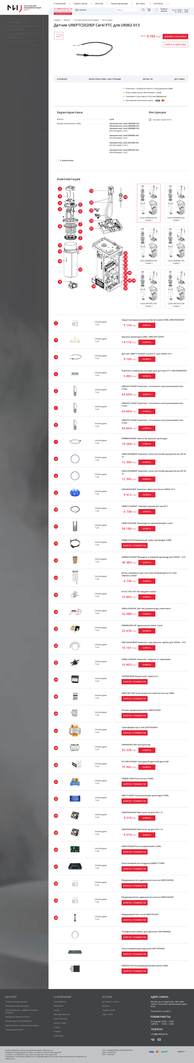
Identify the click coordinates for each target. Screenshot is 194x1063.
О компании (60, 3)
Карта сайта (107, 1014)
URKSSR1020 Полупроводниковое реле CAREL (145, 965)
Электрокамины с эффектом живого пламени (22, 1011)
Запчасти (147, 79)
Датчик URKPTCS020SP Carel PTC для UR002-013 (147, 353)
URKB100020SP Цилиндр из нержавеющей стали (147, 523)
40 (129, 272)
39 (133, 280)
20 (91, 202)
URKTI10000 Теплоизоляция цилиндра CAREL (145, 795)
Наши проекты (60, 1018)
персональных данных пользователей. (41, 1054)
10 (60, 261)
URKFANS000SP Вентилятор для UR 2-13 (142, 812)
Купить (147, 325)
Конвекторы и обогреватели (18, 1021)
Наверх (180, 1052)
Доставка (140, 3)
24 (125, 257)
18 (125, 197)
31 (125, 264)
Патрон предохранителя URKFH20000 (141, 710)
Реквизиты (59, 1006)
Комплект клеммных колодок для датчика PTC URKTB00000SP (154, 370)
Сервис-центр (80, 3)
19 (91, 220)
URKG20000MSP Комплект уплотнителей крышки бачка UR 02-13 (154, 455)
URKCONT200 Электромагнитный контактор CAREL (148, 693)
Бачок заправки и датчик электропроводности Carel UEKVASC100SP (149, 574)
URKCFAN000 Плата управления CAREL (141, 846)
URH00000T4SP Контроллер (136, 744)
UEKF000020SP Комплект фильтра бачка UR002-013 (148, 489)
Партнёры (58, 1035)
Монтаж (99, 3)
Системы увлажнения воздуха (86, 20)
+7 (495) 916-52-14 (179, 2)
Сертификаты (60, 1001)
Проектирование (119, 3)
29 (93, 286)
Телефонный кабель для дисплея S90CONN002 (146, 931)
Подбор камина (149, 11)
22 (125, 253)
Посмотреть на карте (160, 1011)
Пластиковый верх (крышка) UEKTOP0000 (143, 948)
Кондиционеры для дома (17, 1006)
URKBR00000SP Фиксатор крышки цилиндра (144, 438)
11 (60, 245)
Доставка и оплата (110, 1001)
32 (80, 269)
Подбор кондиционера (16, 1001)
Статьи (57, 1027)
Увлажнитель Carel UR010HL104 (124, 142)
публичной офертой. (52, 1052)
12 (60, 251)
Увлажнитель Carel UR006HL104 (124, 135)
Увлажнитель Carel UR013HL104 (124, 150)
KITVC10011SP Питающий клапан (139, 591)
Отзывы (57, 1031)
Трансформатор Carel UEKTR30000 (139, 727)
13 (80, 247)
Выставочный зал (162, 11)
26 (125, 280)
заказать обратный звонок (179, 5)
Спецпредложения (14, 1029)
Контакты (158, 3)
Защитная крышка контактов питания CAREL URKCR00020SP (153, 319)
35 (125, 284)
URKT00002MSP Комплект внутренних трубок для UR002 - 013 (154, 642)
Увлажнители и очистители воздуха (21, 1025)
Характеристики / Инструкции (105, 79)
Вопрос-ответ (60, 1023)
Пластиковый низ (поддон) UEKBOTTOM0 (143, 863)
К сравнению (66, 160)
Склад (56, 1010)
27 (125, 272)
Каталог (61, 11)
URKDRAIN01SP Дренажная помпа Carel (142, 625)
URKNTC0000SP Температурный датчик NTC (145, 506)
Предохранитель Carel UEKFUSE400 (140, 914)
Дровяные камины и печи (17, 1017)
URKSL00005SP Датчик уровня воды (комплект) (146, 608)
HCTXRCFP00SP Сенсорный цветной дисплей (145, 761)
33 (125, 260)
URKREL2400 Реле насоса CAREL (138, 778)
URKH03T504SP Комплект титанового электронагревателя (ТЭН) (152, 387)
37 (91, 228)
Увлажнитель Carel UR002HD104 (124, 123)
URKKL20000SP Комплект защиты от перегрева (146, 659)
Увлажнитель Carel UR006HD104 (124, 128)
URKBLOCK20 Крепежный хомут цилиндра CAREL (147, 540)
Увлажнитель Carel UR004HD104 (124, 126)
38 (129, 280)
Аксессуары (107, 20)
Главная (57, 20)
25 (125, 276)
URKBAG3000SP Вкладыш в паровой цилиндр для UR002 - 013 (153, 557)
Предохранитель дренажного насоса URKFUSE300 (148, 880)
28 (125, 268)
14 (91, 190)
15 (91, 210)
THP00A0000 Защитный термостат (140, 676)
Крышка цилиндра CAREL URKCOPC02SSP (143, 336)
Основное (62, 79)
